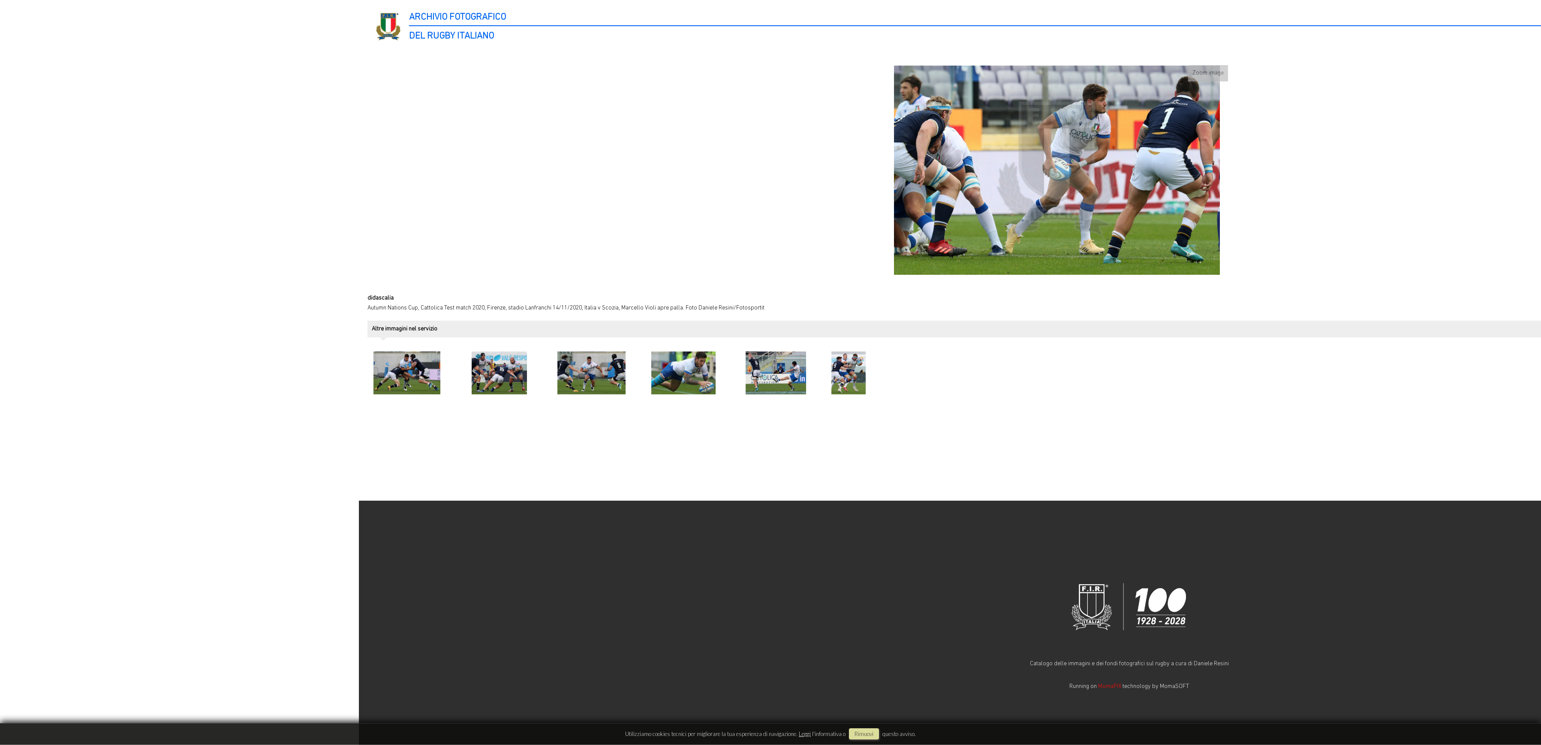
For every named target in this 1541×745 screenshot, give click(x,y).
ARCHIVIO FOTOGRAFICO (457, 17)
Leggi (805, 733)
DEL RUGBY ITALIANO (451, 36)
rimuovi (864, 733)
